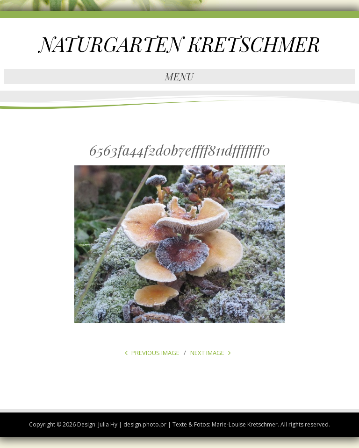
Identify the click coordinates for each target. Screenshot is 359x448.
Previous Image (155, 352)
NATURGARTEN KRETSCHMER (179, 44)
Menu (179, 76)
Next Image (207, 352)
